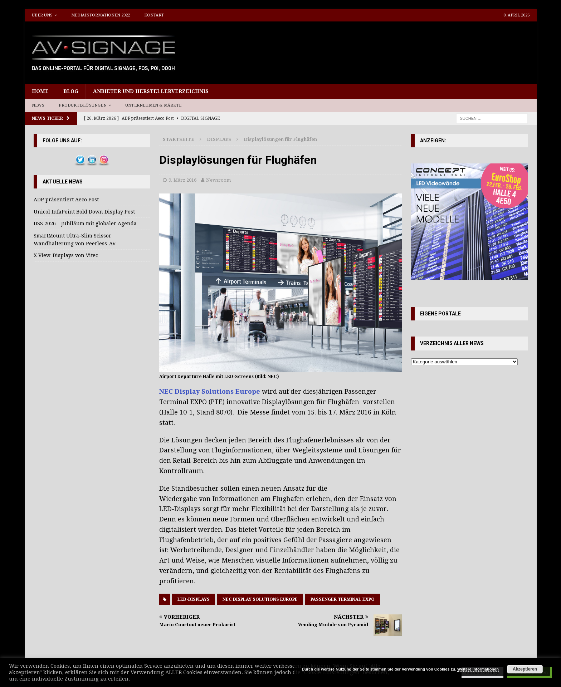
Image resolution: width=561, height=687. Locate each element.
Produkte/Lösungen (82, 105)
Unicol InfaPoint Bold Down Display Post (84, 212)
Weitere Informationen (478, 669)
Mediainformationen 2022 (100, 15)
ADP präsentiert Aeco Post (66, 199)
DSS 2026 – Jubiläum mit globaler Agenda (85, 223)
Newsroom (218, 180)
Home (40, 91)
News (38, 105)
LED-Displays (193, 599)
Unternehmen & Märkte (153, 105)
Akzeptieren (525, 669)
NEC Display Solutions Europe (209, 391)
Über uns (42, 15)
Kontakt (154, 15)
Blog (70, 91)
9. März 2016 (182, 180)
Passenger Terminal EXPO (343, 599)
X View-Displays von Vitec (66, 255)
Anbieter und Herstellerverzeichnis (151, 91)
